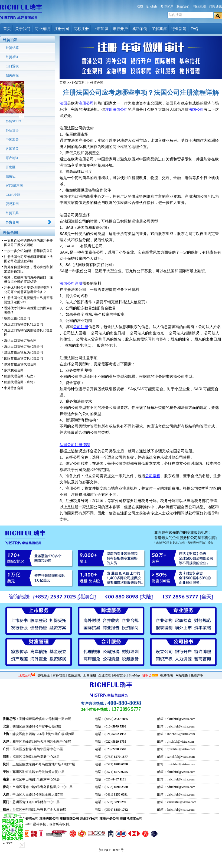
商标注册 (81, 28)
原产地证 (12, 158)
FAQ (194, 28)
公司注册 (80, 327)
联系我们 (183, 6)
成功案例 (139, 28)
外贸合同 (12, 222)
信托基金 (43, 675)
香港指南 (166, 675)
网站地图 (199, 6)
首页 (7, 28)
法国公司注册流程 (75, 445)
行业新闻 (178, 28)
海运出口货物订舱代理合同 (23, 346)
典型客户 (166, 6)
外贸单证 (12, 57)
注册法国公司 (116, 109)
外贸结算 (12, 48)
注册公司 (61, 28)
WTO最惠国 (14, 185)
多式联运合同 (14, 370)
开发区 (10, 167)
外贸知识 (119, 675)
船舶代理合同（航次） (20, 376)
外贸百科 (78, 83)
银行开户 (120, 28)
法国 (63, 103)
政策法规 (74, 675)
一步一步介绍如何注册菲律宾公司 (28, 251)
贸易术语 (12, 84)
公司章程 (152, 476)
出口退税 (12, 66)
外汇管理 (12, 94)
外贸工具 (12, 213)
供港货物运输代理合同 (20, 364)
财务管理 (59, 675)
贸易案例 (12, 204)
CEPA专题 (13, 195)
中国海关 (12, 140)
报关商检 (12, 75)
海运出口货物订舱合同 (20, 340)
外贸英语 (12, 130)
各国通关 (12, 149)
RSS (139, 6)
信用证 (10, 176)
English (151, 6)
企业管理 (104, 675)
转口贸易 (12, 112)
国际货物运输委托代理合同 (23, 358)
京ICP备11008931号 (111, 849)
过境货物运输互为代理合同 (23, 352)
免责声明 (197, 675)
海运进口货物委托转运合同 (23, 324)
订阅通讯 (215, 6)
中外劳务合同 (14, 388)
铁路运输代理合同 (17, 318)
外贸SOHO (13, 121)
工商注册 (89, 675)
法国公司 (196, 109)
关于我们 (22, 28)
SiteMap (134, 675)
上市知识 (100, 28)
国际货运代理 (15, 103)
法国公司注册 (71, 283)
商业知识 (42, 28)
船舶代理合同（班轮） (20, 382)
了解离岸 (159, 28)
